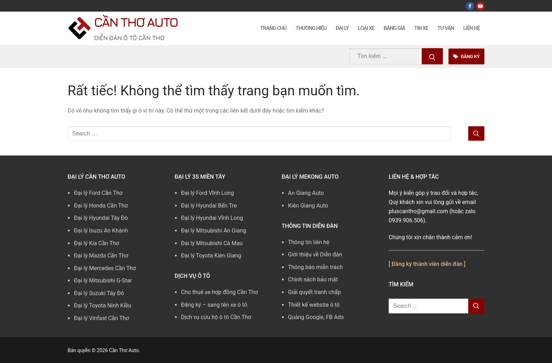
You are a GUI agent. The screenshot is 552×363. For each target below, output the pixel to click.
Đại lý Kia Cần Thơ (96, 243)
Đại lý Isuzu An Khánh (101, 230)
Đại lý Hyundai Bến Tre (209, 205)
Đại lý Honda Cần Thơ (101, 205)
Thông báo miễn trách (315, 267)
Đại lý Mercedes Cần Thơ (105, 268)
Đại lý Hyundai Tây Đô (101, 218)
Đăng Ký (466, 56)
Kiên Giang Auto (308, 205)
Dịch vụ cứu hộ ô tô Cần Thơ (216, 317)
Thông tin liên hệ (309, 242)
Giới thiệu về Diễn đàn (315, 254)
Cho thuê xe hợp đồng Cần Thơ (219, 292)
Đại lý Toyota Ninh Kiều (102, 305)
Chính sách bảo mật (313, 279)
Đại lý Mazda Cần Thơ (101, 255)
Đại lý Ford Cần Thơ (98, 193)
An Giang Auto (306, 193)
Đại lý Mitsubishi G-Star (103, 280)
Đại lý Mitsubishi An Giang (213, 230)
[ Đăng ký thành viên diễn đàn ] (427, 264)
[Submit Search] (432, 56)
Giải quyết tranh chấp (314, 292)
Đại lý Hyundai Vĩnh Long (212, 218)
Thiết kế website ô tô (314, 304)
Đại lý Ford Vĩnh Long (207, 193)
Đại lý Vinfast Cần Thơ (101, 318)
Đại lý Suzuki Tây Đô (99, 293)
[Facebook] (470, 6)
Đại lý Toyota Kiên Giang (211, 255)
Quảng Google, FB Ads (316, 317)
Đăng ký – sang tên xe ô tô (214, 304)
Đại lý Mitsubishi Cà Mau (212, 243)
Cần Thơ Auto (135, 22)
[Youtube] (480, 6)
